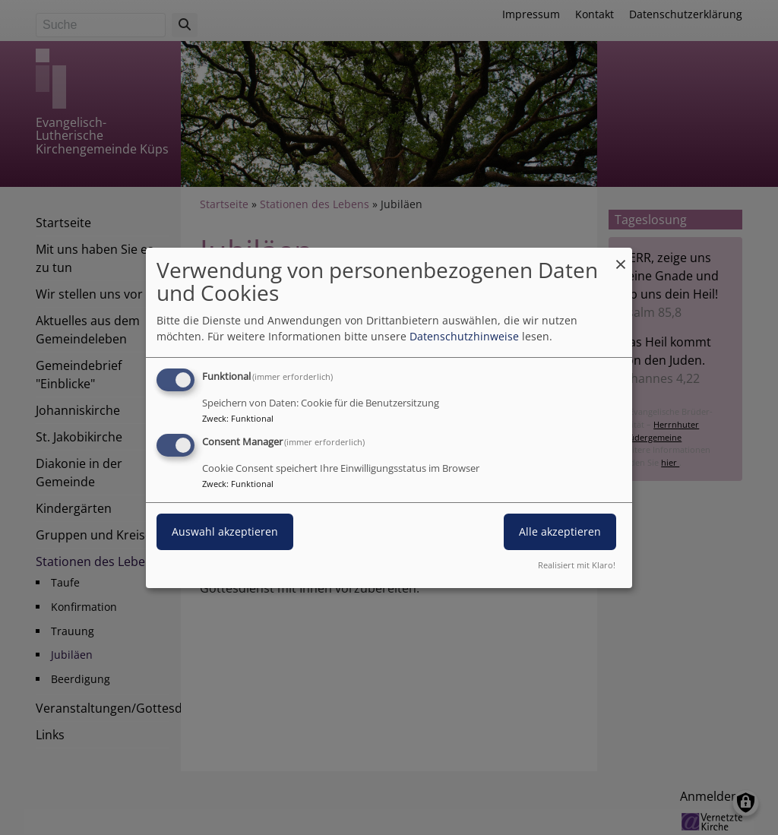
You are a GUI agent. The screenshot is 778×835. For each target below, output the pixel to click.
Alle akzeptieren (560, 531)
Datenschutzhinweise (464, 336)
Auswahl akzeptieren (225, 531)
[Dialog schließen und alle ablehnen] (620, 256)
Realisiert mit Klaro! (576, 565)
